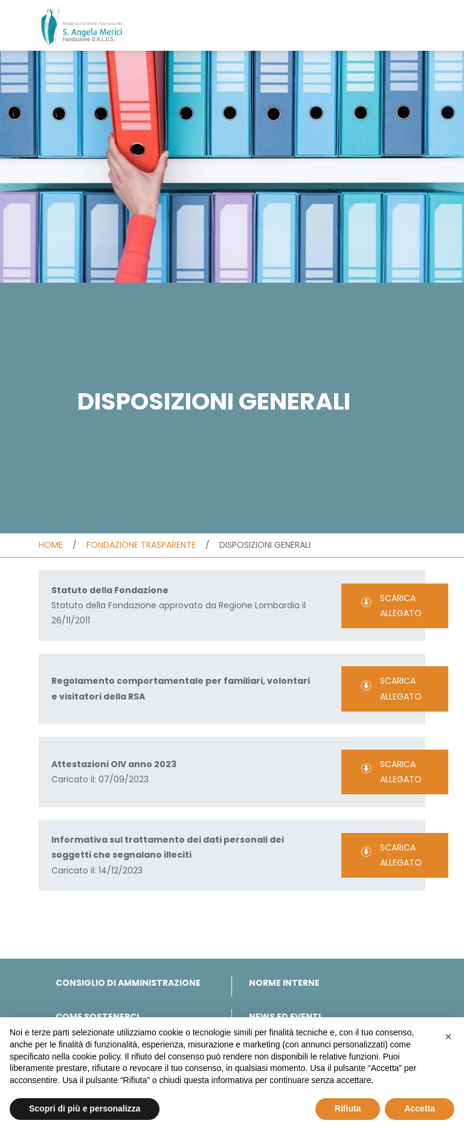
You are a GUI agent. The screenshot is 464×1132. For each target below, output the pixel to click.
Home (51, 545)
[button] (448, 1036)
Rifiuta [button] (348, 1108)
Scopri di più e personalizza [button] (84, 1108)
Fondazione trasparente (141, 545)
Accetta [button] (419, 1108)
